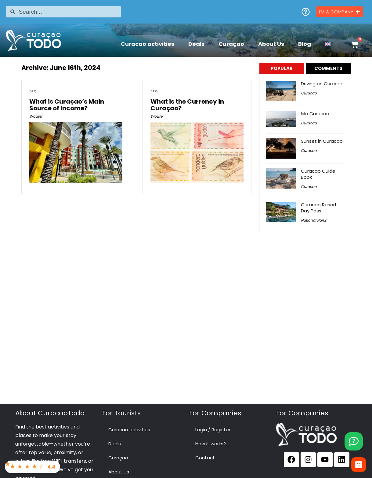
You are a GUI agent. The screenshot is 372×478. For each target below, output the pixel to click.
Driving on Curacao (322, 83)
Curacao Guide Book (318, 174)
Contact (205, 457)
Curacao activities (147, 44)
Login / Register (212, 429)
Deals (196, 44)
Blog (304, 44)
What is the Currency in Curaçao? (187, 104)
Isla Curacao (315, 113)
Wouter (35, 116)
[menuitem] (328, 44)
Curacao (309, 93)
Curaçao (231, 44)
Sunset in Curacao (322, 141)
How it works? (210, 443)
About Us (271, 44)
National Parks (314, 220)
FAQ (33, 91)
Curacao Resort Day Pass (319, 207)
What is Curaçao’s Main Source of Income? (66, 104)
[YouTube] (354, 441)
